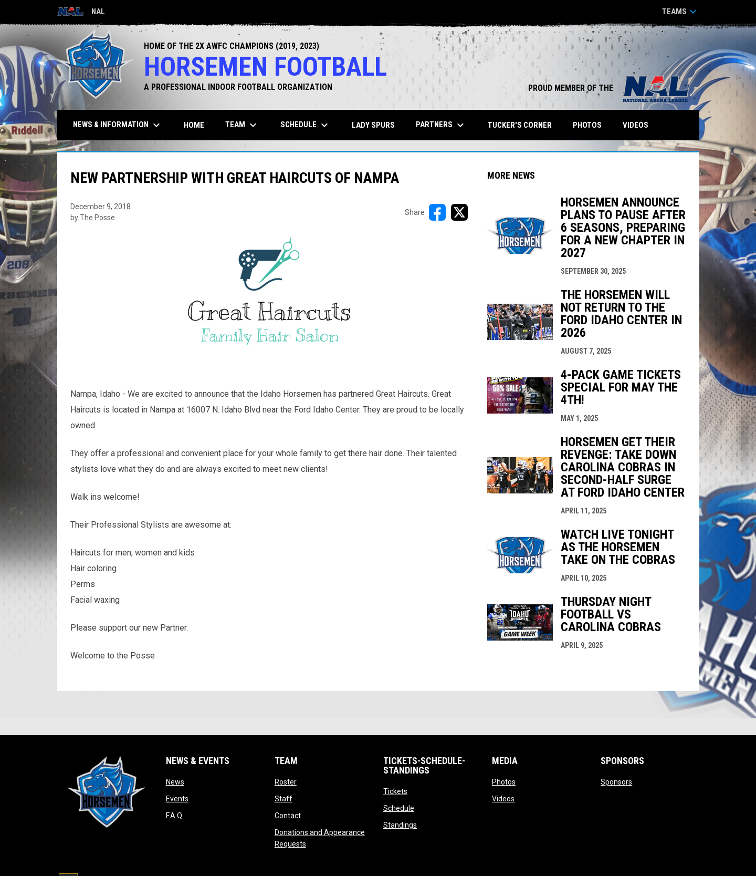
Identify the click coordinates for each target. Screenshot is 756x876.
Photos (504, 782)
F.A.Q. (175, 815)
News (175, 782)
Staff (283, 799)
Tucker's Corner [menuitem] (520, 125)
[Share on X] (459, 212)
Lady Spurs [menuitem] (373, 125)
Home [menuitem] (194, 125)
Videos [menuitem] (635, 125)
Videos (503, 799)
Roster (286, 782)
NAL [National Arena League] (81, 12)
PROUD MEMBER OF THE (608, 88)
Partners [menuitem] (441, 125)
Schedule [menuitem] (305, 125)
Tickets (395, 791)
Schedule (398, 808)
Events (177, 799)
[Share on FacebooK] (437, 212)
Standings (400, 825)
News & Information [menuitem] (118, 125)
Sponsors (616, 782)
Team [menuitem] (242, 125)
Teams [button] (680, 11)
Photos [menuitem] (587, 125)
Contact (288, 815)
